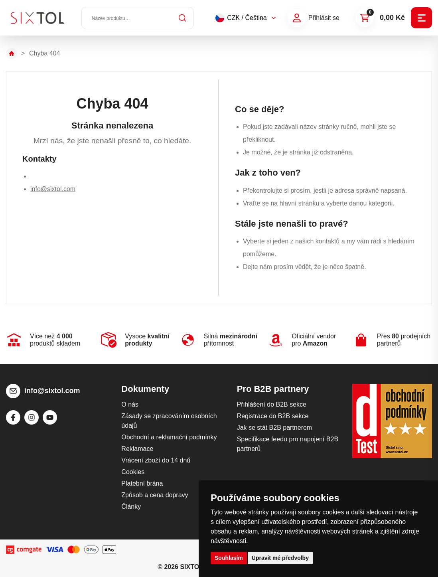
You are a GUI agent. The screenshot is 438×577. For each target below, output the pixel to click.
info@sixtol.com (52, 189)
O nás (129, 404)
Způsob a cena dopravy (154, 495)
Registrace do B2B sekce (273, 416)
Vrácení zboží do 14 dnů (155, 460)
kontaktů (327, 241)
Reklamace (137, 448)
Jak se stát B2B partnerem (274, 427)
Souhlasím (229, 558)
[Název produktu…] (137, 18)
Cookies (132, 471)
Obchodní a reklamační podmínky (169, 437)
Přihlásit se (323, 17)
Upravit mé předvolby (280, 558)
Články (131, 506)
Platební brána (142, 483)
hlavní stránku (300, 203)
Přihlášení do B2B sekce (271, 404)
